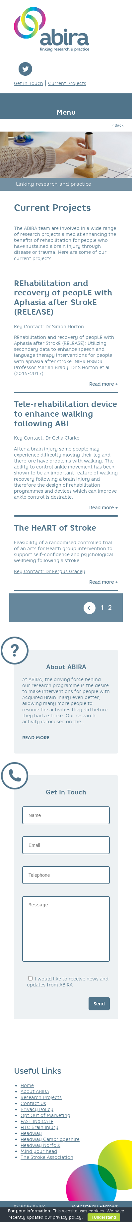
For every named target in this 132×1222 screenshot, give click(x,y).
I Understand (104, 1217)
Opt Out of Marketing (45, 1125)
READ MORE (35, 738)
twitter (25, 69)
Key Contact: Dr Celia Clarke (46, 438)
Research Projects (41, 1107)
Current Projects (67, 83)
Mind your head (39, 1161)
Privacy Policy (37, 1119)
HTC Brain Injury (39, 1137)
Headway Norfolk (40, 1155)
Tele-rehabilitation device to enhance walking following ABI (65, 414)
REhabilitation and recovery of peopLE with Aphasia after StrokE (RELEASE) (63, 297)
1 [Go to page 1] (102, 607)
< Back (117, 125)
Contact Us (33, 1113)
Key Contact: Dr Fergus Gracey (49, 571)
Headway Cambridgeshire (50, 1149)
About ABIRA (35, 1101)
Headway (31, 1143)
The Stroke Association (47, 1167)
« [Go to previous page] (90, 608)
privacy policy (67, 1217)
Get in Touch (28, 83)
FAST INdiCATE (37, 1131)
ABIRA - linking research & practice (51, 29)
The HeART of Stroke (55, 528)
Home (27, 1095)
